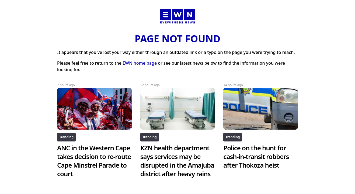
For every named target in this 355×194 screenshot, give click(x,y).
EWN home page (140, 63)
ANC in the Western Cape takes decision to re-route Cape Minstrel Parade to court (94, 160)
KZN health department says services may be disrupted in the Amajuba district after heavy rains (177, 160)
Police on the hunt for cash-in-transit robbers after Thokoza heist (256, 156)
